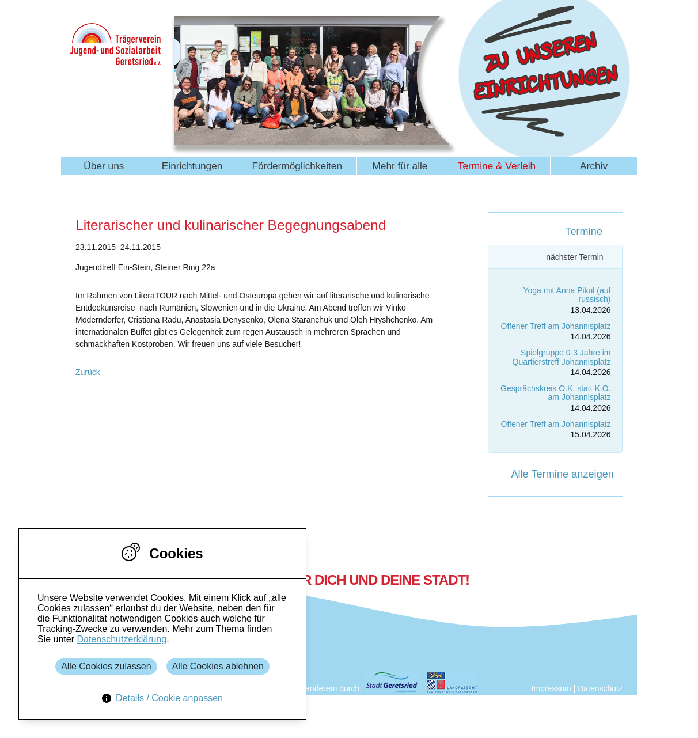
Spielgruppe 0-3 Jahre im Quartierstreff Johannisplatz (562, 357)
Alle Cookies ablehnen (218, 666)
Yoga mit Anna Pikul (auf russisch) (566, 295)
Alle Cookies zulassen (106, 666)
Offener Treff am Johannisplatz (556, 326)
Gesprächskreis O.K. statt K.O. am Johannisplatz (555, 393)
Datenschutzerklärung (121, 639)
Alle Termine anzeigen (562, 474)
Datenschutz (600, 688)
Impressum (551, 688)
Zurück (87, 372)
